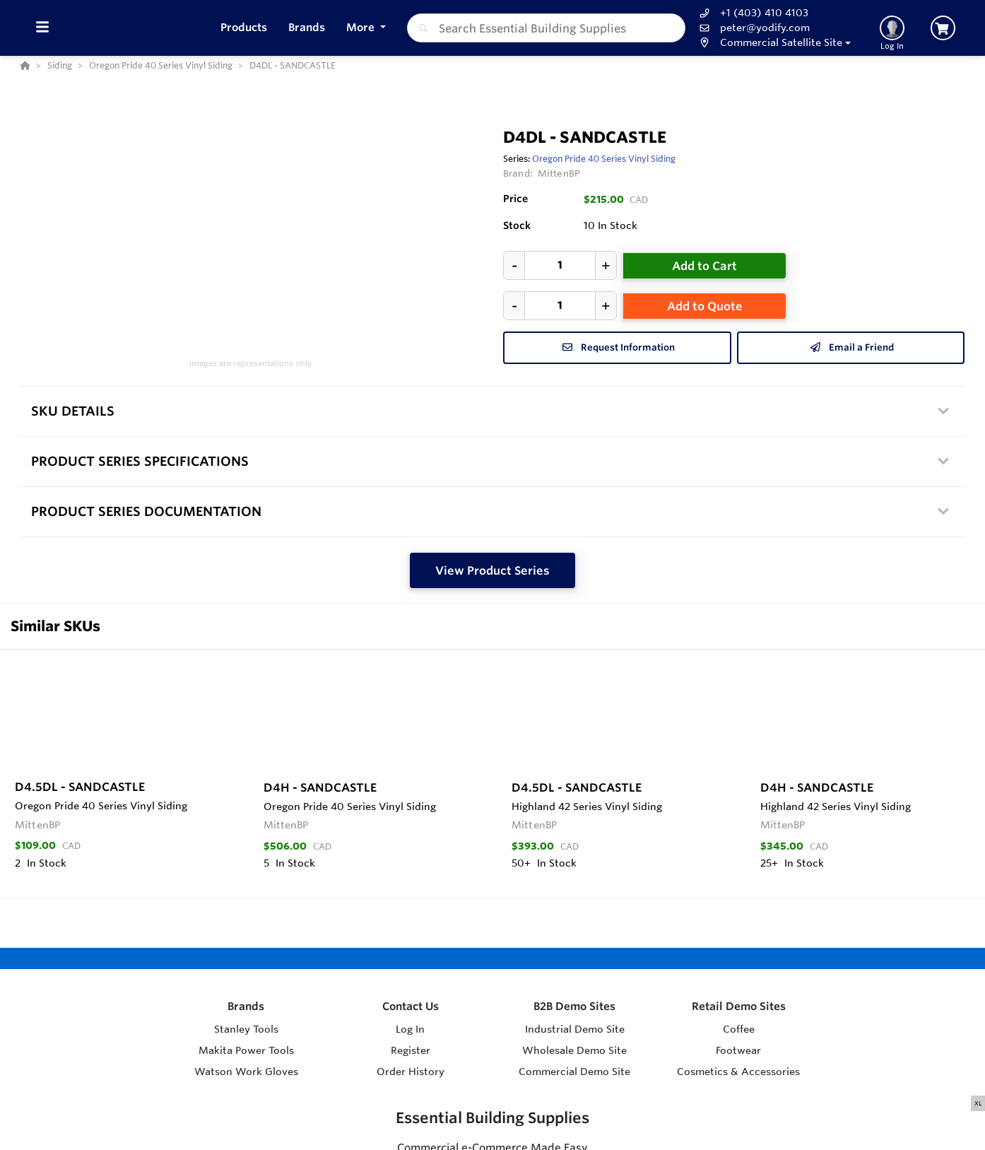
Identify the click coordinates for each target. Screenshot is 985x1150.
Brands (246, 1006)
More (361, 27)
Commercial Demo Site (574, 1071)
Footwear (738, 1050)
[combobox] (546, 28)
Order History (410, 1071)
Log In (410, 1029)
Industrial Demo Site (575, 1029)
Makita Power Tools (246, 1050)
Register (410, 1050)
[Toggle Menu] (42, 28)
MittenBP (559, 173)
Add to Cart (704, 266)
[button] (773, 42)
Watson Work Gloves (246, 1071)
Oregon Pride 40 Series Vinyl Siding (604, 158)
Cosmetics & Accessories (738, 1071)
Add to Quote (705, 306)
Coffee (739, 1029)
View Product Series (492, 570)
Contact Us (410, 1006)
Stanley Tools (246, 1029)
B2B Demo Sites (574, 1006)
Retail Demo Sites (739, 1006)
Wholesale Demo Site (574, 1050)
